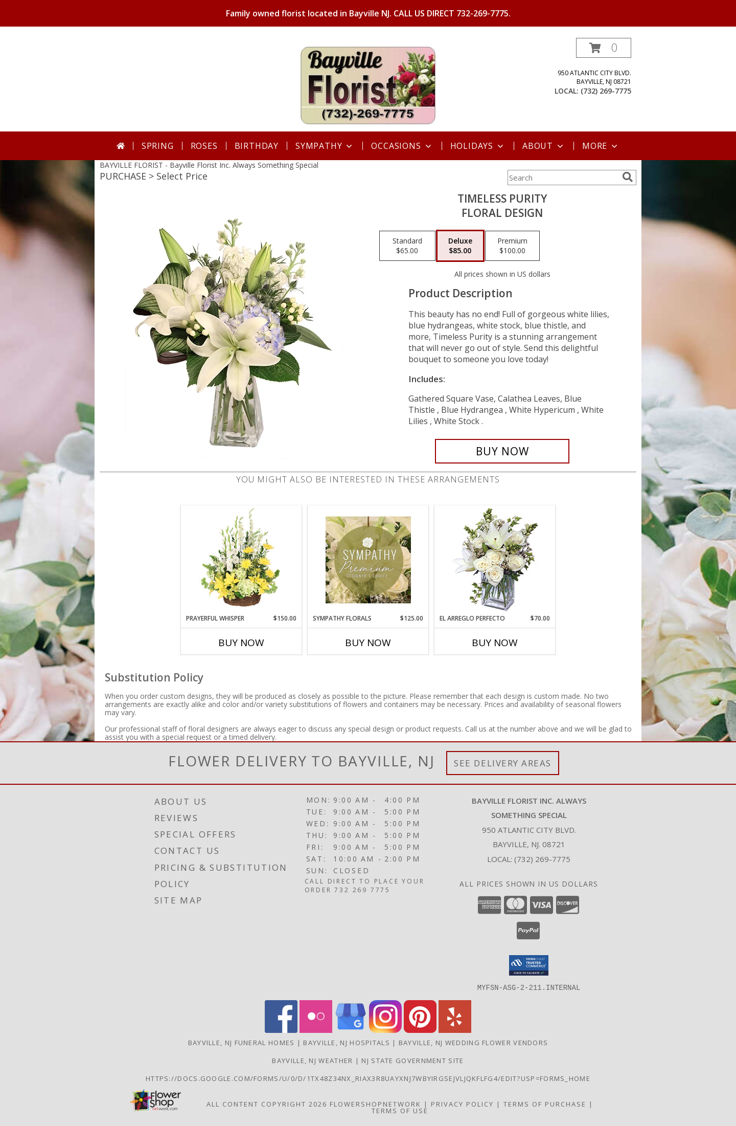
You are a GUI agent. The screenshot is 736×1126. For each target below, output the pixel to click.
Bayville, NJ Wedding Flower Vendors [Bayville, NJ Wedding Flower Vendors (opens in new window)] (473, 1042)
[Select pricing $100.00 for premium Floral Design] (512, 246)
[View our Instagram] (385, 1029)
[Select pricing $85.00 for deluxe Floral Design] (460, 246)
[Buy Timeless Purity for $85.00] (502, 451)
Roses (204, 145)
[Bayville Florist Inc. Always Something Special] (368, 85)
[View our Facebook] (281, 1029)
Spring (158, 145)
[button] (603, 48)
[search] (627, 177)
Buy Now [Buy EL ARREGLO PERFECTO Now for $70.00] (495, 642)
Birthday (257, 145)
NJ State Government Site (412, 1060)
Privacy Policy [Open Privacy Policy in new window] (462, 1103)
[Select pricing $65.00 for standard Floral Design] (407, 246)
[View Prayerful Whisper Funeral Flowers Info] (241, 559)
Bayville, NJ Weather (312, 1060)
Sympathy (324, 145)
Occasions (402, 145)
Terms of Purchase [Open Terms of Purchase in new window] (544, 1103)
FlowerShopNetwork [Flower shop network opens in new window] (375, 1103)
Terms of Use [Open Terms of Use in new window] (400, 1110)
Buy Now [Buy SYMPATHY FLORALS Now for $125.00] (368, 642)
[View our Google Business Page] (350, 1029)
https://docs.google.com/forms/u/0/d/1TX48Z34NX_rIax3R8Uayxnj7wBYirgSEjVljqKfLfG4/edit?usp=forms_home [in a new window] (368, 1078)
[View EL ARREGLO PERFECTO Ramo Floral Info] (495, 560)
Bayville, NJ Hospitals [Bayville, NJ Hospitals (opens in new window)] (346, 1042)
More (600, 145)
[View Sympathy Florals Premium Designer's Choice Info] (368, 559)
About (543, 145)
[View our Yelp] (455, 1029)
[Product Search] (562, 177)
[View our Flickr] (316, 1029)
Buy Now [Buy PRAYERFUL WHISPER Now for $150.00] (241, 642)
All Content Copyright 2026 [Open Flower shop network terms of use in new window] (266, 1103)
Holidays (477, 145)
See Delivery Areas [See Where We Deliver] (502, 763)
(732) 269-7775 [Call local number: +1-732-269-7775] (606, 91)
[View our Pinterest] (420, 1029)
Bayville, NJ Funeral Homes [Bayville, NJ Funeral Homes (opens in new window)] (241, 1042)
